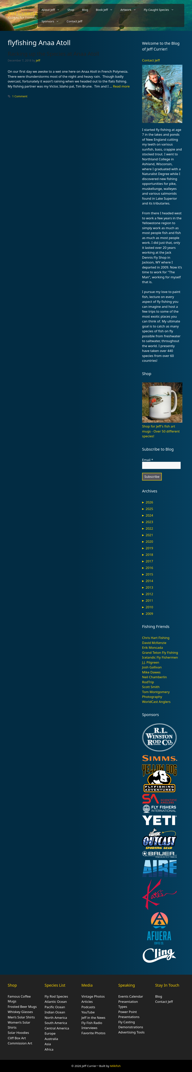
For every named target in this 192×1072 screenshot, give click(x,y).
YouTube (88, 1012)
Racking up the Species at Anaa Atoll (53, 53)
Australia (51, 1039)
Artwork (130, 9)
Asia (47, 1044)
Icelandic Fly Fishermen (160, 657)
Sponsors (52, 21)
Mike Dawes (151, 672)
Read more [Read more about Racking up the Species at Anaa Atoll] (121, 86)
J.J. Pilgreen (150, 662)
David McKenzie (154, 642)
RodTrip (148, 682)
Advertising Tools (131, 1032)
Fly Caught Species (161, 9)
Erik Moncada (152, 647)
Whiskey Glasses (20, 1012)
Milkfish (115, 1066)
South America (55, 1023)
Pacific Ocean (54, 1007)
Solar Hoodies (18, 1032)
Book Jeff (106, 9)
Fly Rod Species (56, 996)
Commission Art (20, 1043)
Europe (49, 1033)
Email (147, 460)
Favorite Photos (93, 1033)
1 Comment (19, 96)
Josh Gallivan (152, 667)
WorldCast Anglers (156, 701)
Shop (70, 10)
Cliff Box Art (17, 1038)
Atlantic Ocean (55, 1001)
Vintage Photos (93, 996)
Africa (48, 1049)
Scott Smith (151, 687)
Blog (85, 10)
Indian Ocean (54, 1012)
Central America (56, 1028)
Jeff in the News (93, 1017)
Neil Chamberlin (154, 677)
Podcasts (88, 1007)
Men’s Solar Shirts (21, 1017)
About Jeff (53, 9)
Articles (87, 1001)
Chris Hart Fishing (155, 637)
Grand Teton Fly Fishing (160, 652)
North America (55, 1017)
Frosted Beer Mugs (22, 1006)
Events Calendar (130, 996)
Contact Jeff (74, 21)
